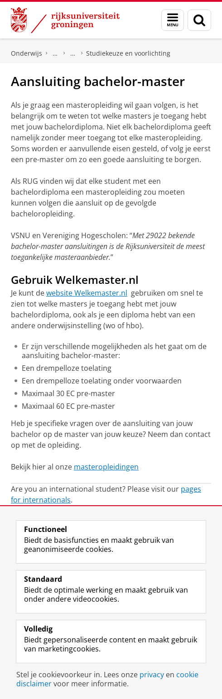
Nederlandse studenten (72, 53)
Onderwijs (26, 53)
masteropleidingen (106, 467)
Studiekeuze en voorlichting (128, 53)
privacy (152, 675)
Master (55, 53)
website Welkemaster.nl (86, 293)
